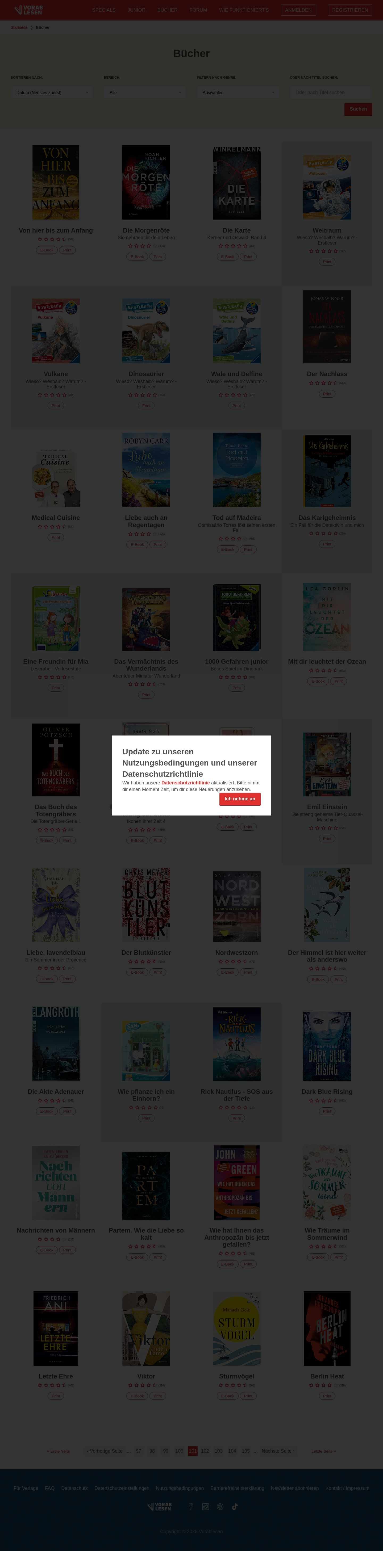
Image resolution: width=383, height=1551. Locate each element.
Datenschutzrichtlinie (185, 782)
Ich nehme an (240, 798)
